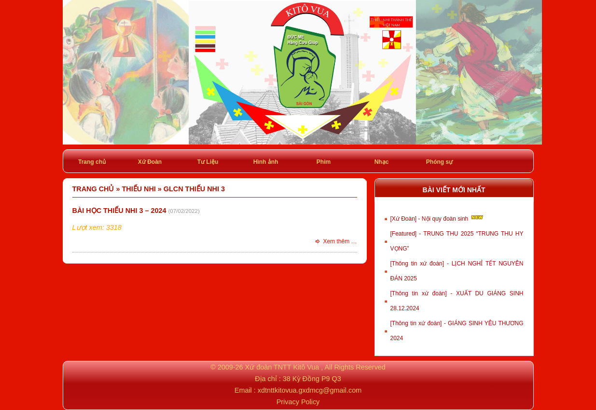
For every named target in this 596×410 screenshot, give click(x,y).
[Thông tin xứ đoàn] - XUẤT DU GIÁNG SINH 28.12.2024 (457, 301)
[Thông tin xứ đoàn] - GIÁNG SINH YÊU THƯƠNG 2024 (457, 331)
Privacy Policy (298, 402)
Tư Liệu (208, 162)
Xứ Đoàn (150, 162)
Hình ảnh (265, 162)
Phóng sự (439, 162)
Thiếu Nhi (138, 189)
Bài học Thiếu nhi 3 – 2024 (119, 210)
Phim (324, 162)
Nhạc (381, 162)
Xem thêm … (340, 241)
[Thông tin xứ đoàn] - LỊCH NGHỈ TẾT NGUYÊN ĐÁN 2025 (457, 271)
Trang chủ (92, 162)
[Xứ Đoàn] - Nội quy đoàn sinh (437, 217)
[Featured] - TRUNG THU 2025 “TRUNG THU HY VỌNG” (457, 241)
